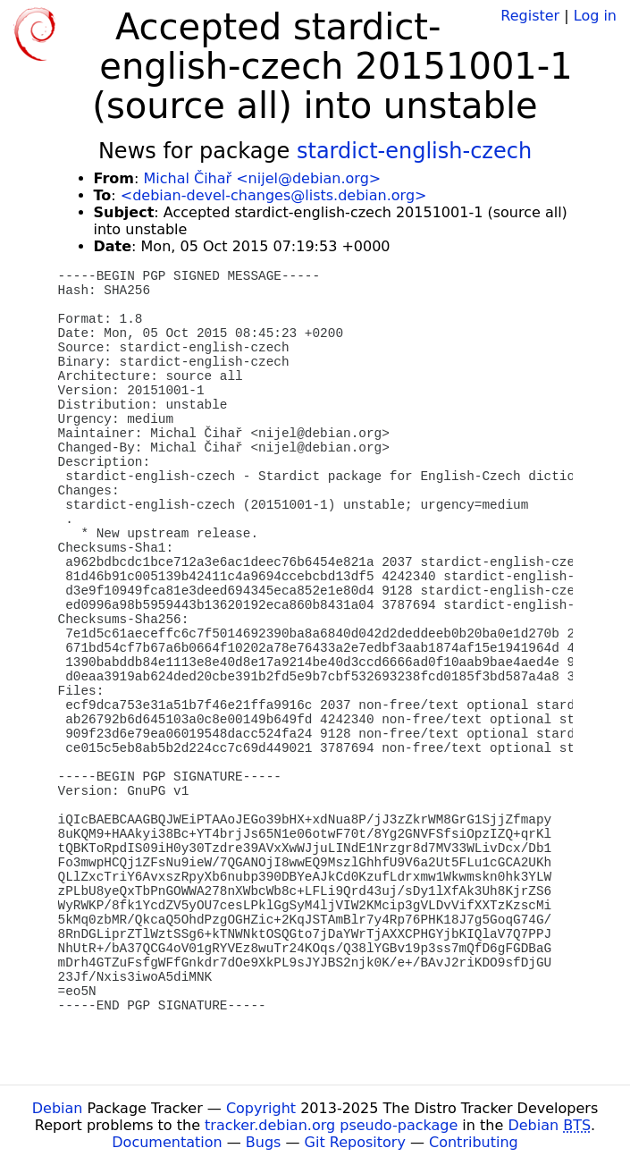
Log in (595, 15)
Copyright (261, 1108)
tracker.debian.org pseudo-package (331, 1125)
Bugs (263, 1142)
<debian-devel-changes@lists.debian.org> (274, 195)
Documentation (167, 1142)
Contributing (473, 1142)
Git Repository (355, 1142)
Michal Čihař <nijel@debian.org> (262, 178)
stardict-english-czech (414, 151)
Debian (57, 1108)
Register (529, 15)
